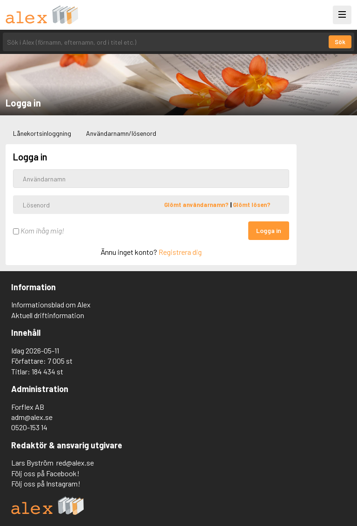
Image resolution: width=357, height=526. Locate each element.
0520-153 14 (29, 427)
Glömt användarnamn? (197, 204)
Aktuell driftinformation (47, 315)
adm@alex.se (32, 417)
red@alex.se (75, 462)
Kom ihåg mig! (38, 230)
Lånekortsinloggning (42, 133)
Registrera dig (180, 251)
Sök (340, 42)
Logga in (268, 230)
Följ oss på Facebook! (45, 473)
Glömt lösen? (252, 204)
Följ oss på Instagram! (45, 483)
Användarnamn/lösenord (121, 133)
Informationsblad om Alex (51, 304)
